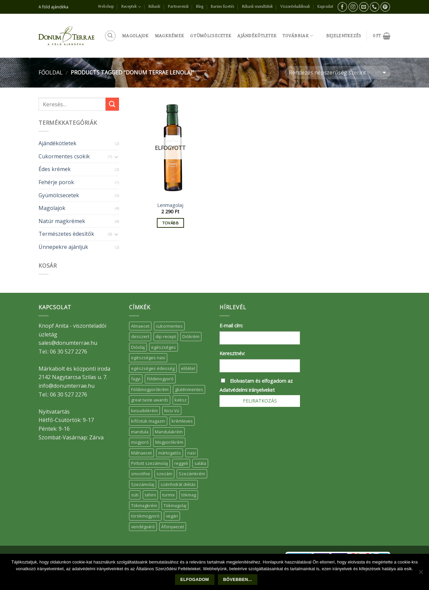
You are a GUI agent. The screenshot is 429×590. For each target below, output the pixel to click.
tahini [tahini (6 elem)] (150, 495)
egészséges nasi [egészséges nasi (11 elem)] (148, 358)
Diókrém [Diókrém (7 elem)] (190, 336)
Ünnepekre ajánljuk (63, 247)
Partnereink (178, 6)
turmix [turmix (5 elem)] (168, 495)
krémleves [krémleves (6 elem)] (182, 421)
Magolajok (135, 36)
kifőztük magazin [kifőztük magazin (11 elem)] (148, 421)
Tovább (170, 222)
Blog (199, 6)
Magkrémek (169, 36)
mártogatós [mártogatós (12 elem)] (169, 453)
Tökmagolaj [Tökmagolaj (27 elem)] (175, 505)
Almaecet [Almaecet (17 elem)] (140, 326)
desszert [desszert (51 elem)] (140, 336)
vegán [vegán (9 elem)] (172, 516)
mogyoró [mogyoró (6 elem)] (140, 442)
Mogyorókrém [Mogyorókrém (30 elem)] (169, 442)
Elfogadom (194, 579)
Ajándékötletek (257, 36)
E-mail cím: (231, 325)
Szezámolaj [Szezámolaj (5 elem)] (142, 484)
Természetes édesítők (66, 233)
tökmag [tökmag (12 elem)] (188, 495)
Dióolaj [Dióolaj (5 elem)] (138, 347)
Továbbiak (298, 36)
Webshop (106, 6)
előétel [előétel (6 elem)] (188, 368)
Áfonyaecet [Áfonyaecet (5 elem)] (172, 527)
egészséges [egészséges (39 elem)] (163, 347)
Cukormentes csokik (64, 156)
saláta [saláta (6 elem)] (200, 463)
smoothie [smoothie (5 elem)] (140, 474)
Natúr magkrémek (62, 221)
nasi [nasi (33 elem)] (191, 453)
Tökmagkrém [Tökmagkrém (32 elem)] (144, 505)
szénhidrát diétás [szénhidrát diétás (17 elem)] (178, 484)
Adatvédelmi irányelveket (247, 390)
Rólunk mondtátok (257, 6)
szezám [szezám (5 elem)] (164, 474)
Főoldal (51, 72)
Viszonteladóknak (295, 6)
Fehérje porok (56, 182)
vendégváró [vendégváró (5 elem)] (143, 527)
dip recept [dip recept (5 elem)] (166, 336)
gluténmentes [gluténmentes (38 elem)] (189, 389)
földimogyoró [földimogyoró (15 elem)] (160, 379)
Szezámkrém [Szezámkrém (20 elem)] (192, 474)
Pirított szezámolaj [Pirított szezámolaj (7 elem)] (149, 463)
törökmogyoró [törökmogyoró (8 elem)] (145, 516)
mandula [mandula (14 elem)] (139, 432)
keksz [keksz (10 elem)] (181, 400)
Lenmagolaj (170, 205)
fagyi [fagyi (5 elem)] (135, 379)
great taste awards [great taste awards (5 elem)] (149, 400)
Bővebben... (237, 579)
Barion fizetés (222, 6)
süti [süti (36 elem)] (134, 495)
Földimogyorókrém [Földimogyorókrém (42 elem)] (150, 389)
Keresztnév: (232, 353)
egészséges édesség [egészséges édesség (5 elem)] (153, 368)
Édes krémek (55, 169)
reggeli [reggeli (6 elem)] (181, 463)
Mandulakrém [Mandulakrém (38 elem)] (169, 432)
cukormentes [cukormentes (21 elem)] (169, 326)
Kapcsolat (325, 6)
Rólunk (154, 6)
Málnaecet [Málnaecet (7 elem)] (141, 453)
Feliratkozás (260, 400)
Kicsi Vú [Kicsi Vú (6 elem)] (171, 411)
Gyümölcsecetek (210, 36)
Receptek (131, 7)
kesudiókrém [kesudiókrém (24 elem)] (144, 411)
